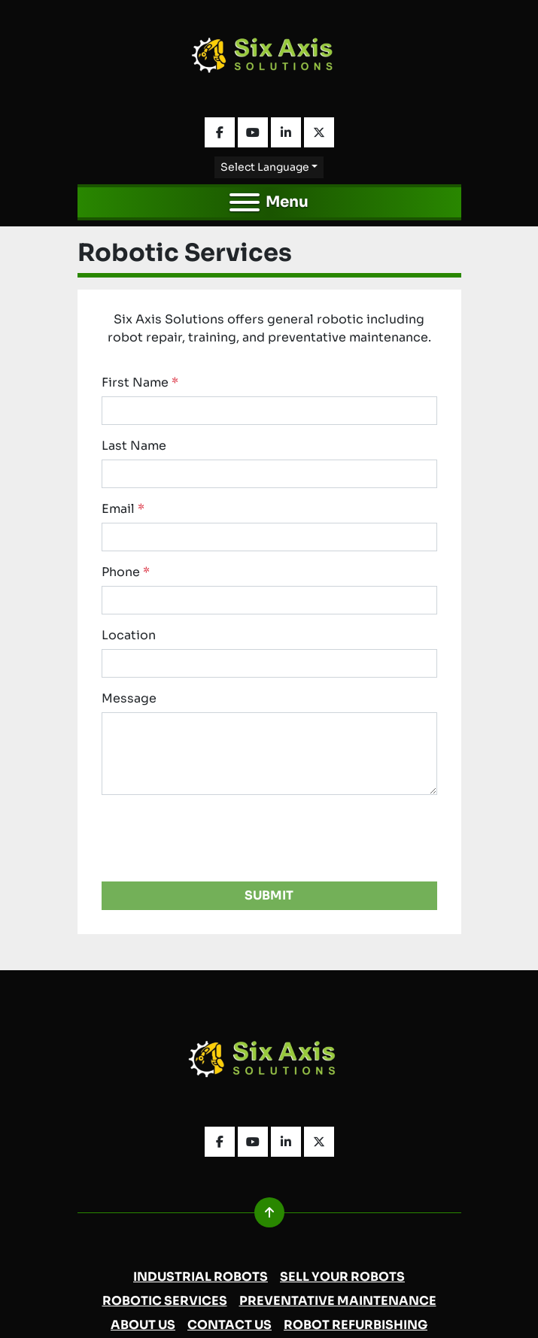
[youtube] (253, 132)
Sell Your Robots (342, 1277)
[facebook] (220, 132)
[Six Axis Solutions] (269, 1064)
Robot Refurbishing (355, 1325)
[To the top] (269, 1212)
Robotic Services (164, 1301)
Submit (269, 895)
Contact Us (229, 1325)
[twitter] (319, 132)
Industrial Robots (200, 1277)
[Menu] (244, 202)
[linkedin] (286, 132)
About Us (143, 1325)
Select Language (264, 167)
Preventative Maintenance (337, 1301)
